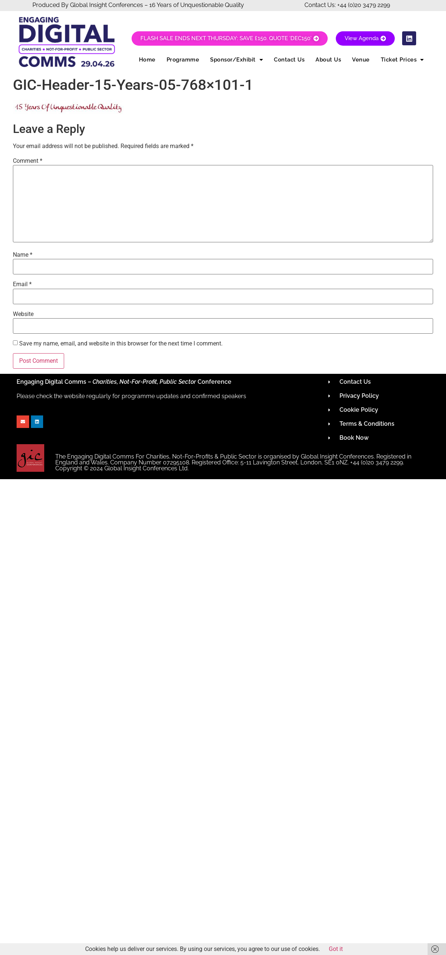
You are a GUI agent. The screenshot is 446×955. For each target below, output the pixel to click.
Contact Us (289, 59)
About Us (328, 59)
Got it (336, 948)
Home (147, 59)
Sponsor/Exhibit (236, 59)
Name (22, 255)
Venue (361, 59)
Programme (183, 59)
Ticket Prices (402, 59)
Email (22, 284)
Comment (27, 161)
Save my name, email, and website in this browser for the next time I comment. (121, 344)
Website (23, 314)
